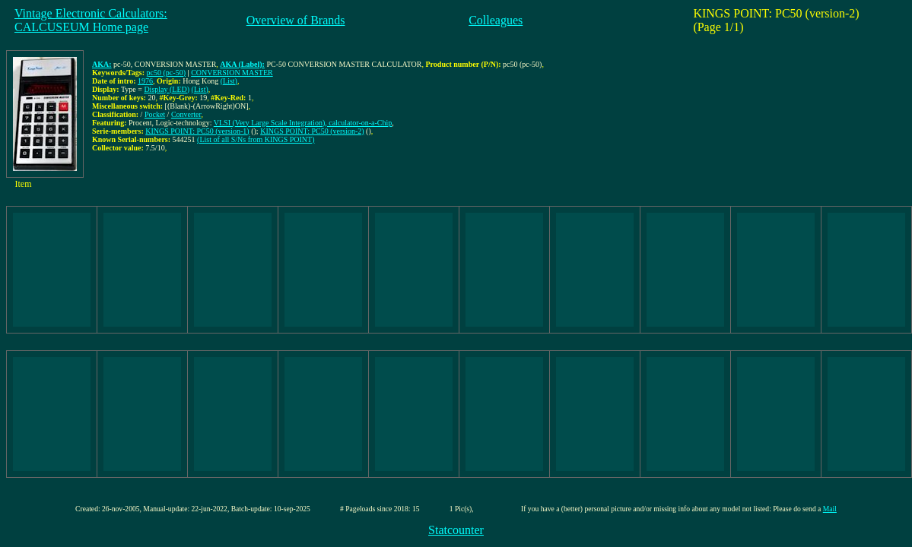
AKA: (102, 64)
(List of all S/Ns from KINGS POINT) (255, 139)
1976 (145, 81)
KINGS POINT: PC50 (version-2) (312, 131)
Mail (830, 508)
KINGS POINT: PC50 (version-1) (197, 131)
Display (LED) (166, 89)
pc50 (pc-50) (166, 72)
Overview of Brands (295, 20)
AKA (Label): (242, 64)
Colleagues (496, 20)
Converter (186, 114)
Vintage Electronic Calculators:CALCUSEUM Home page (90, 20)
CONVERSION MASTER (232, 72)
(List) (229, 81)
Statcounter (456, 529)
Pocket (155, 114)
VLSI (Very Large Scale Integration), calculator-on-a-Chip (303, 123)
